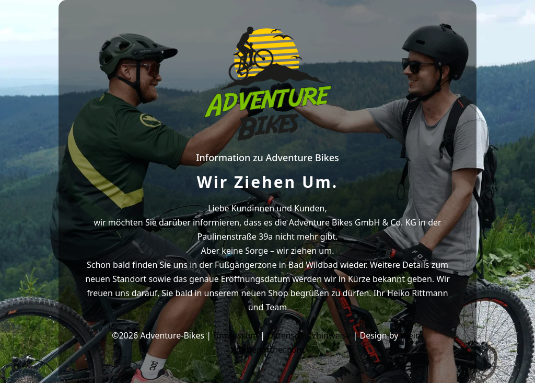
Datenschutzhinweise (309, 335)
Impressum (235, 335)
